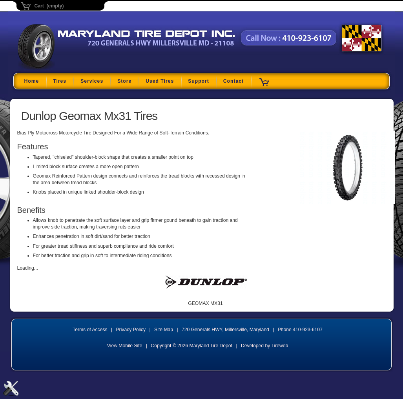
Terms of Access (90, 329)
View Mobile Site (124, 345)
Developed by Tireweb (264, 345)
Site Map (163, 329)
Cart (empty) (49, 6)
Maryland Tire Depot (67, 68)
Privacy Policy (131, 329)
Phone (300, 329)
